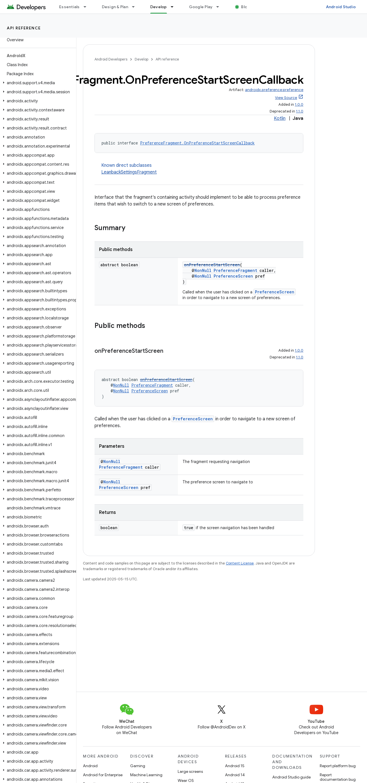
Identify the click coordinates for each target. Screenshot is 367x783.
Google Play (201, 6)
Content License (240, 563)
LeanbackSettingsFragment (129, 172)
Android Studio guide (291, 777)
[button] (37, 82)
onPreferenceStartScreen (212, 264)
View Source (286, 97)
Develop (141, 59)
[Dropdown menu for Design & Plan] (135, 7)
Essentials (69, 6)
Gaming (137, 765)
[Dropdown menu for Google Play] (220, 7)
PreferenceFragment (235, 270)
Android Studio (341, 6)
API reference (24, 28)
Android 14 (235, 774)
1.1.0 (299, 111)
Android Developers (111, 59)
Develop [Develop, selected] (158, 6)
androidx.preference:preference (274, 89)
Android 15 (234, 765)
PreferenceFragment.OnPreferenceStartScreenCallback (197, 143)
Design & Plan (115, 6)
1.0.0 (299, 104)
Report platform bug (338, 765)
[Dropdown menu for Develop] (174, 7)
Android (90, 765)
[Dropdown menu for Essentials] (87, 7)
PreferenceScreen (233, 276)
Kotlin (280, 118)
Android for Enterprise (103, 774)
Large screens (190, 771)
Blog (245, 6)
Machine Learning (146, 774)
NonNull (202, 270)
